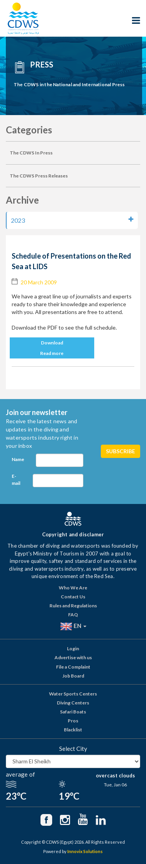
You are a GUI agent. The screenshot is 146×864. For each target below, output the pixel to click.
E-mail (16, 479)
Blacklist (73, 730)
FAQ (73, 614)
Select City (73, 748)
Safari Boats (73, 712)
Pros (73, 721)
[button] (73, 342)
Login (73, 648)
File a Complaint (73, 667)
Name (18, 459)
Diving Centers (73, 703)
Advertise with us (73, 657)
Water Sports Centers (73, 694)
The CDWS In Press (31, 153)
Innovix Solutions (85, 851)
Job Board (73, 676)
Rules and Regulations (73, 606)
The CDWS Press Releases (39, 176)
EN (73, 626)
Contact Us (73, 597)
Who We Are (73, 588)
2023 (72, 220)
